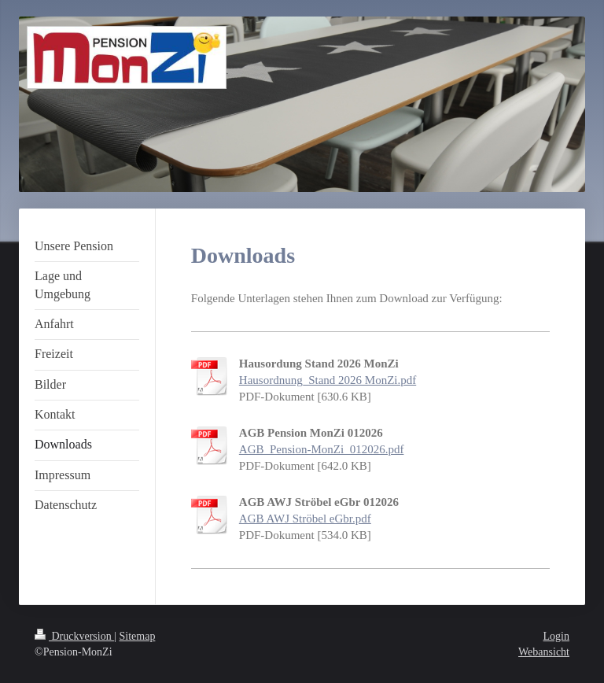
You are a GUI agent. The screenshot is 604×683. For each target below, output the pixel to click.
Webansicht (543, 652)
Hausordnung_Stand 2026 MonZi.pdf (327, 380)
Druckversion (74, 636)
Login (556, 636)
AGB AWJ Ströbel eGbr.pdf (305, 518)
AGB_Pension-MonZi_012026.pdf (321, 449)
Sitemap (138, 636)
